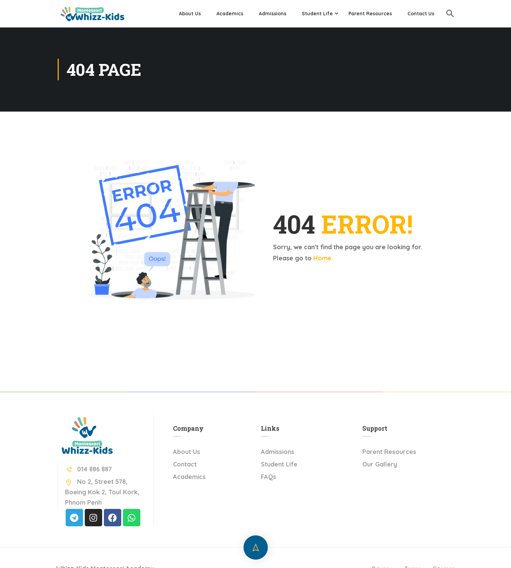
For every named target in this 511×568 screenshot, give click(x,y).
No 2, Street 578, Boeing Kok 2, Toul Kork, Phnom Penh (102, 492)
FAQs (268, 477)
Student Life (317, 13)
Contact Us (420, 13)
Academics (229, 13)
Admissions (272, 13)
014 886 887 (88, 469)
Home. (323, 258)
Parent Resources (370, 13)
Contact (185, 464)
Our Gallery (379, 464)
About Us (190, 13)
